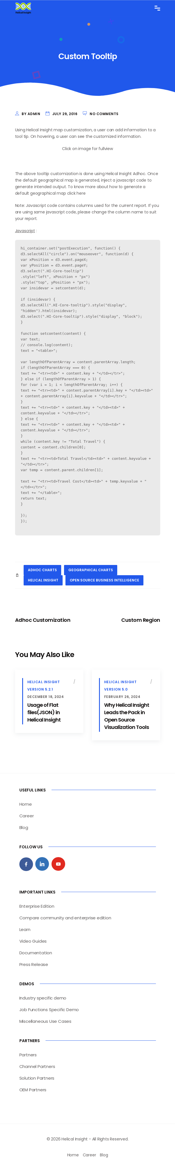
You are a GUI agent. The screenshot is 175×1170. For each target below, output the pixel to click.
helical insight (43, 580)
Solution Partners (37, 1078)
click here (76, 193)
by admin (31, 113)
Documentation (35, 953)
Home (25, 804)
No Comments (104, 113)
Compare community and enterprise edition (65, 918)
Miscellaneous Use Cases (45, 1021)
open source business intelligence (104, 580)
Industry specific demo (43, 998)
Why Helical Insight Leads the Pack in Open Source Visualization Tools (126, 716)
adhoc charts (42, 570)
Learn (24, 929)
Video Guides (33, 941)
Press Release (33, 964)
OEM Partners (33, 1090)
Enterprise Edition (36, 906)
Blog (23, 827)
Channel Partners (37, 1066)
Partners (28, 1055)
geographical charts (90, 570)
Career (26, 816)
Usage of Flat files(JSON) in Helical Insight (44, 712)
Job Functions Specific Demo (49, 1010)
